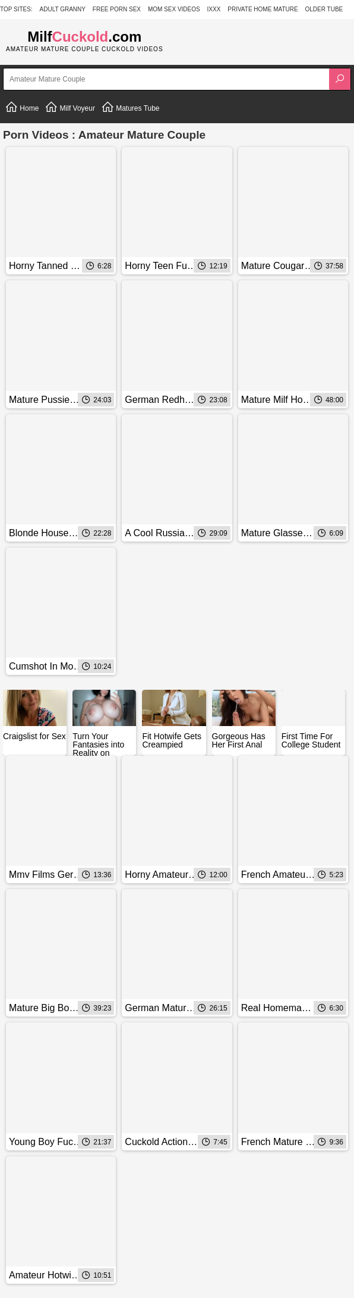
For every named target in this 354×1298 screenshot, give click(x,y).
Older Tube (324, 9)
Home (22, 107)
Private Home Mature (262, 9)
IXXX (214, 9)
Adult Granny (63, 9)
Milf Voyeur (70, 107)
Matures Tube (130, 107)
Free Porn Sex (117, 9)
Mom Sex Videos (174, 9)
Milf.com (84, 37)
